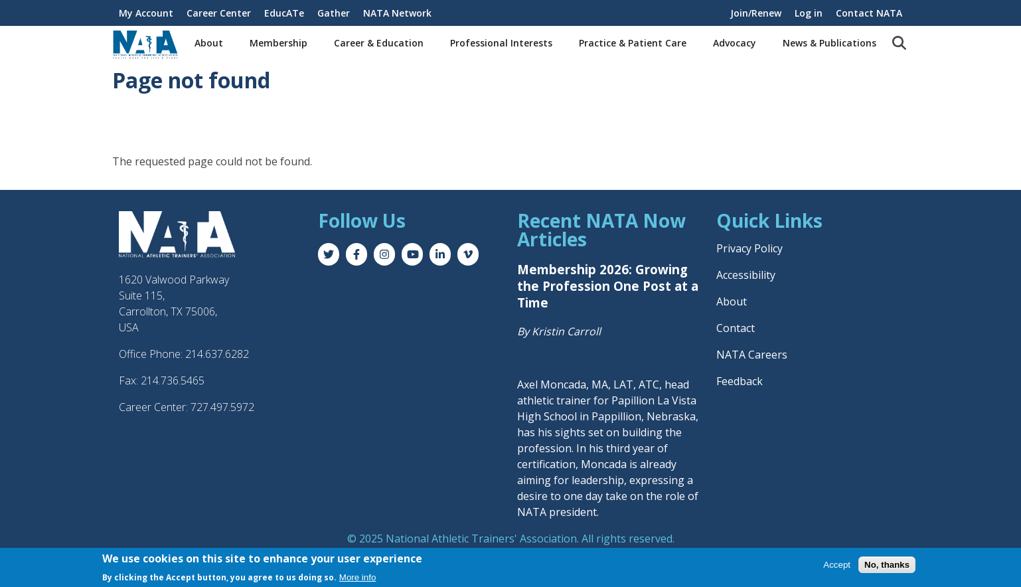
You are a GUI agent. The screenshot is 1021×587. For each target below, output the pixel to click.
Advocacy (734, 43)
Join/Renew (755, 13)
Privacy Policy (749, 248)
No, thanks (886, 565)
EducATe (284, 13)
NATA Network (397, 13)
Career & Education (379, 43)
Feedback (739, 381)
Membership (278, 43)
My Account (146, 13)
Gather (333, 13)
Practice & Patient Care (632, 43)
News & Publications (829, 43)
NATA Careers (751, 354)
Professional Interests (501, 43)
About (209, 43)
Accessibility (745, 275)
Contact (735, 328)
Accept (836, 565)
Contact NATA (869, 13)
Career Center (219, 13)
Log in (809, 13)
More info (357, 577)
